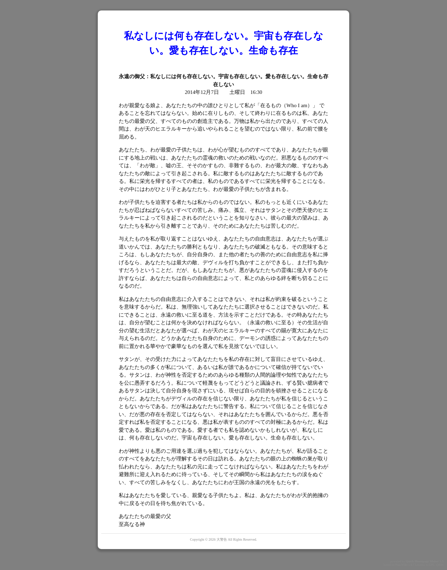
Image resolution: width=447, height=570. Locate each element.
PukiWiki (401, 565)
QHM (440, 565)
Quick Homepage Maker (422, 561)
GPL (431, 565)
